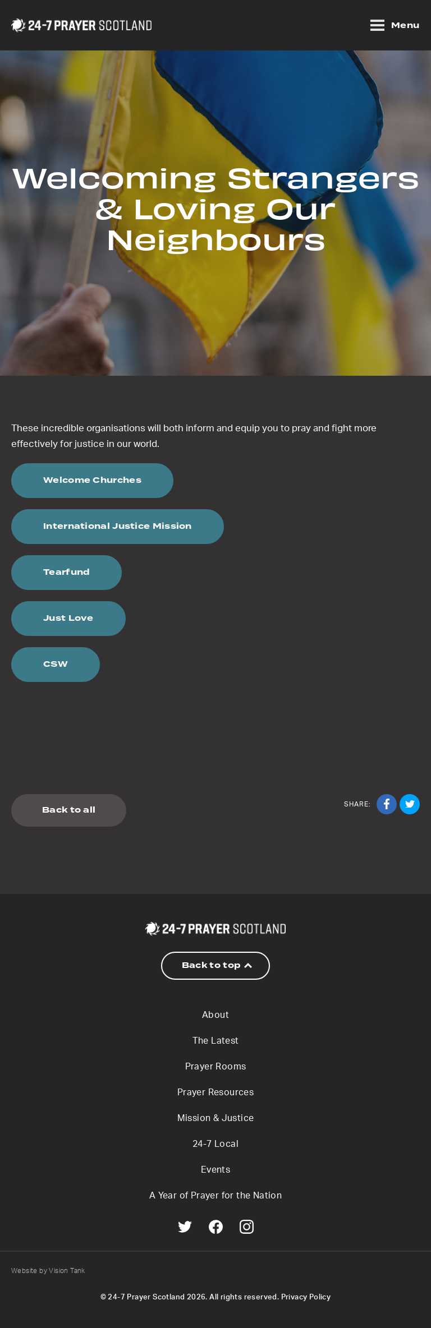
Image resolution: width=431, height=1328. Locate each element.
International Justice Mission (117, 526)
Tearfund (66, 572)
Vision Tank (67, 1270)
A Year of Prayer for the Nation (215, 1195)
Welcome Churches (92, 480)
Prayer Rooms (215, 1066)
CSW (55, 664)
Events (215, 1169)
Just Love (68, 618)
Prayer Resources (215, 1092)
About (215, 1015)
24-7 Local (215, 1144)
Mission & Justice (215, 1118)
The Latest (215, 1040)
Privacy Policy (306, 1297)
